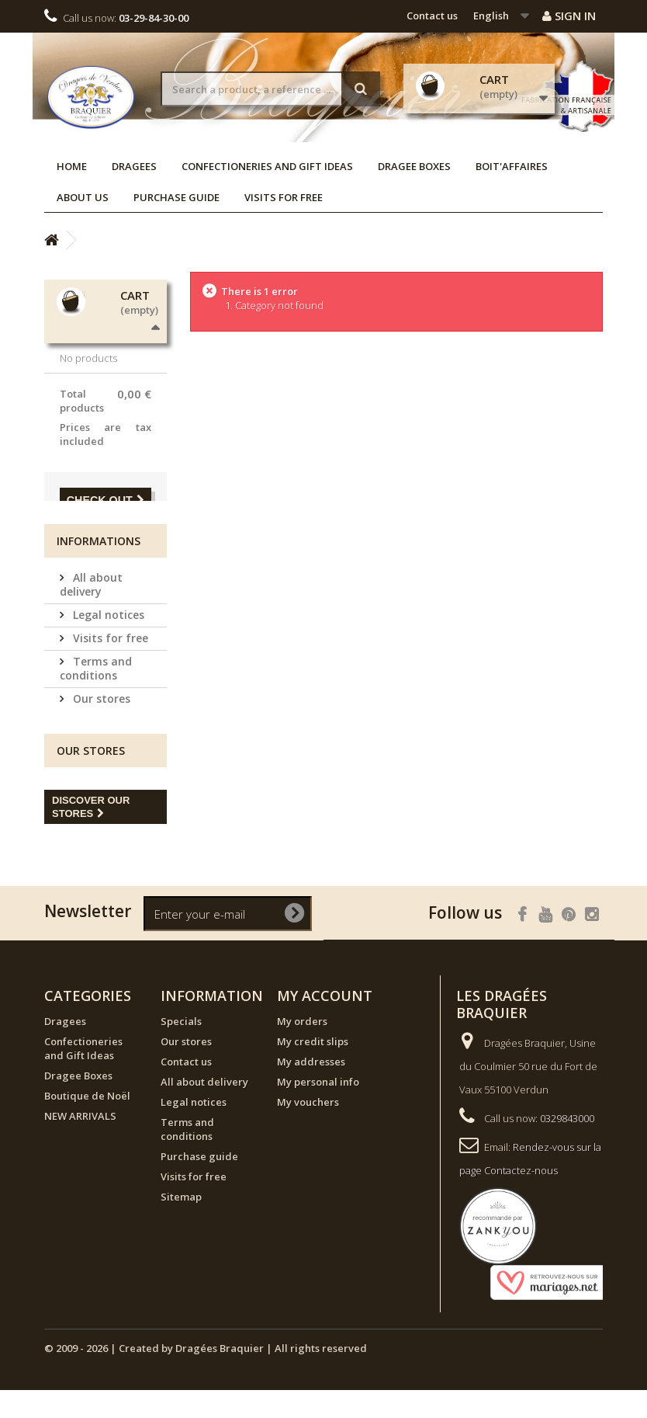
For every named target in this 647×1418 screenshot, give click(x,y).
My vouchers (308, 1130)
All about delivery (91, 612)
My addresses (311, 1090)
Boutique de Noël (87, 1124)
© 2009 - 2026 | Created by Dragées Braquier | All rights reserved (205, 1376)
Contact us (432, 16)
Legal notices (107, 642)
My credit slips (312, 1069)
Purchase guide (176, 197)
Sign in (569, 15)
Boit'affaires (512, 166)
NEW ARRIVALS (80, 1144)
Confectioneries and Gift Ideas (267, 166)
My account (324, 1023)
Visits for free (283, 197)
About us (83, 197)
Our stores (100, 726)
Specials (181, 1049)
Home (72, 166)
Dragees (134, 166)
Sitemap (181, 1225)
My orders (302, 1049)
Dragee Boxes (414, 166)
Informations (98, 568)
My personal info (318, 1110)
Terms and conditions (96, 696)
